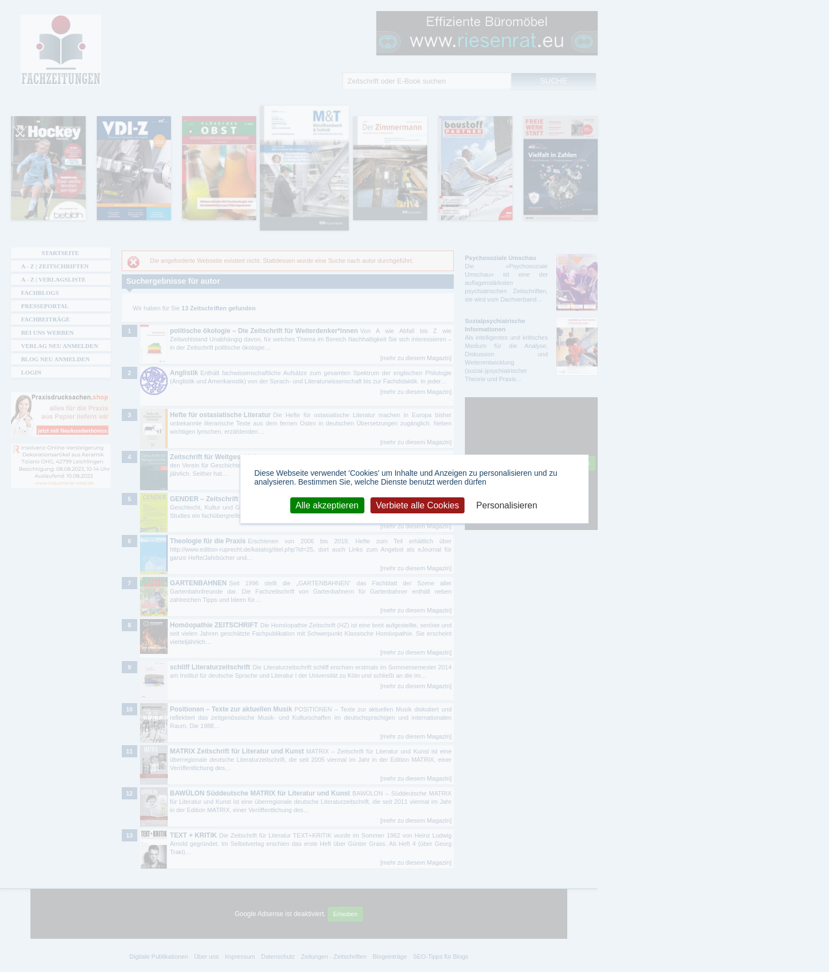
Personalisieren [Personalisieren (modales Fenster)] (506, 505)
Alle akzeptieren (327, 505)
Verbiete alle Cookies (417, 505)
